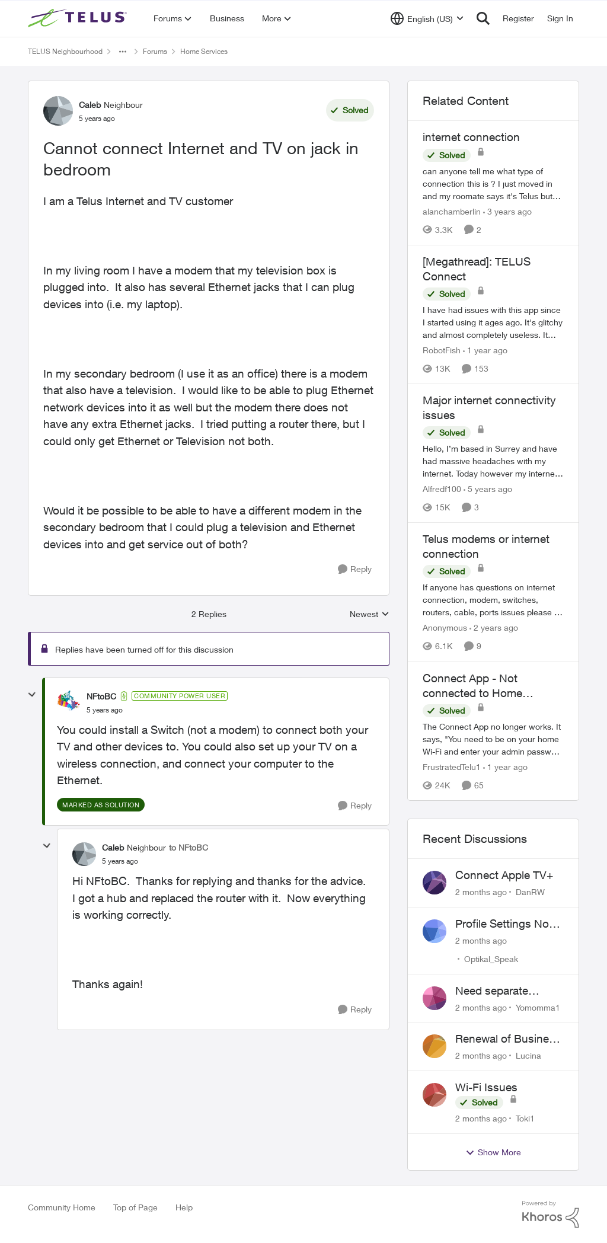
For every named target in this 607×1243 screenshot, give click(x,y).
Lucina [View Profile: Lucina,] (528, 1055)
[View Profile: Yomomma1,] (434, 998)
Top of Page (135, 1207)
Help (184, 1207)
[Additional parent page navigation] (123, 51)
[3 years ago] (507, 211)
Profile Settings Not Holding (503, 924)
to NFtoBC (188, 847)
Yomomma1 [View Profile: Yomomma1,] (538, 1007)
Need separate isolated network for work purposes (504, 991)
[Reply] (355, 569)
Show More (493, 1152)
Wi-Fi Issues (486, 1087)
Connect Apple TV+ (504, 874)
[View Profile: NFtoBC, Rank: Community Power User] (69, 702)
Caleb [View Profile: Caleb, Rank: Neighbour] (90, 105)
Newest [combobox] (369, 614)
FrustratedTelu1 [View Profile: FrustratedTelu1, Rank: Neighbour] (452, 767)
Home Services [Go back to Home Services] (204, 51)
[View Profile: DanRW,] (434, 882)
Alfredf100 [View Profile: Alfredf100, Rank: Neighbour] (442, 489)
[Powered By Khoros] (550, 1214)
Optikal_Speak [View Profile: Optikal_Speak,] (491, 959)
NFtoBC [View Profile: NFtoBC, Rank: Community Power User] (101, 696)
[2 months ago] (481, 892)
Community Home (61, 1207)
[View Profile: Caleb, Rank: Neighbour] (58, 111)
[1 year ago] (485, 350)
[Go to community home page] (79, 18)
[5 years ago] (488, 488)
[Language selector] (427, 18)
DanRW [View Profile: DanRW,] (530, 892)
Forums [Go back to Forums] (155, 51)
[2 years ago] (493, 628)
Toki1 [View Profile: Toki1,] (525, 1118)
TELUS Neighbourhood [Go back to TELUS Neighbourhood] (65, 51)
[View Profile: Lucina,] (434, 1046)
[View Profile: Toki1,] (434, 1095)
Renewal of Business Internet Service (508, 1039)
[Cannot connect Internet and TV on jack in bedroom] (105, 710)
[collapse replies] (32, 695)
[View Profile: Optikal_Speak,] (434, 931)
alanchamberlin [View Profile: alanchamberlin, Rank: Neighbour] (452, 211)
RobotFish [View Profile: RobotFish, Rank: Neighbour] (442, 350)
